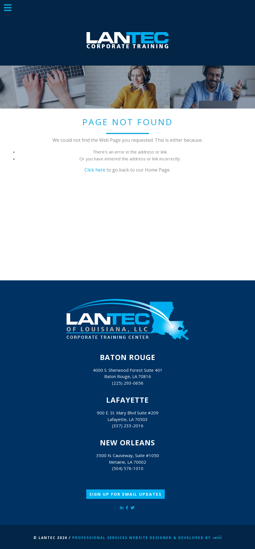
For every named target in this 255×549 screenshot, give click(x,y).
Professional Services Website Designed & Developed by (147, 537)
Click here (95, 170)
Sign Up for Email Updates (125, 494)
